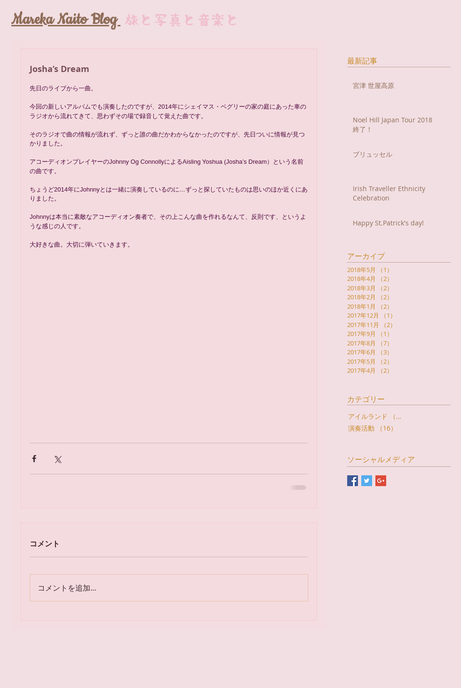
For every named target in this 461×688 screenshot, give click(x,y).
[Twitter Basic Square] (366, 480)
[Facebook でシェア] (34, 458)
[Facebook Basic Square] (352, 480)
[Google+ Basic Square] (380, 480)
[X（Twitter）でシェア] (57, 458)
